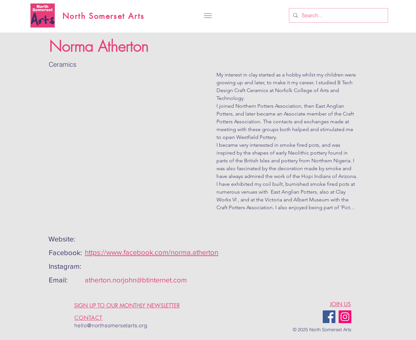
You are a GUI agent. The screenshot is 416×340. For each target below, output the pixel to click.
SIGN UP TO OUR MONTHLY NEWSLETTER (127, 305)
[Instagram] (345, 316)
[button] (208, 15)
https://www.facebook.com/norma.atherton (151, 252)
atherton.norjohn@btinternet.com (136, 280)
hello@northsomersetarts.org (111, 325)
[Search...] (338, 15)
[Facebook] (329, 316)
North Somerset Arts (103, 16)
